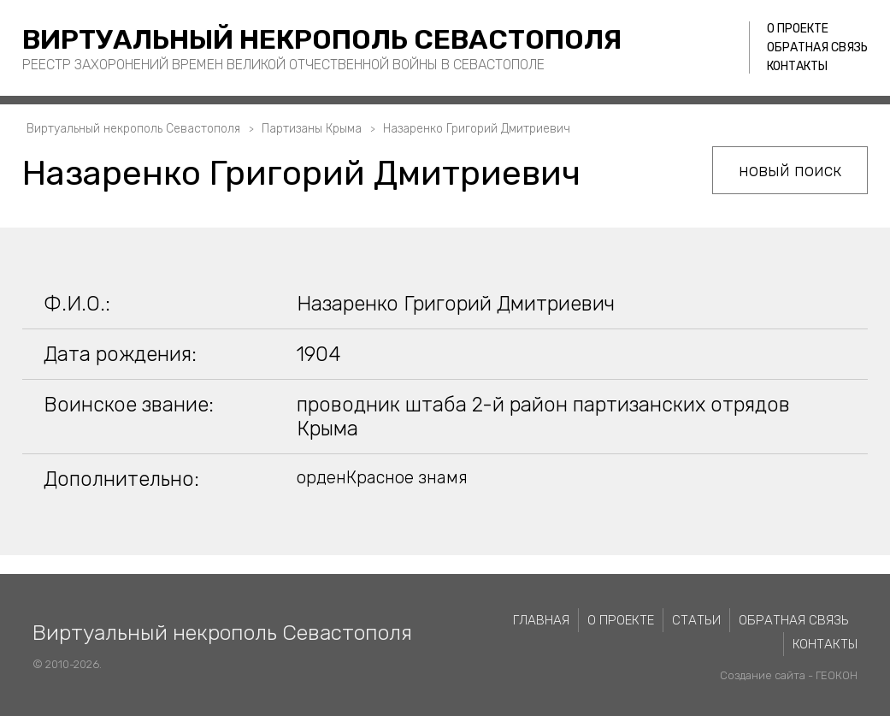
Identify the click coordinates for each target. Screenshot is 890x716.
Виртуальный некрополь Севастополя (322, 39)
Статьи (696, 620)
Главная (541, 620)
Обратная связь (817, 47)
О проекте (797, 28)
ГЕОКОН (837, 675)
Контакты (797, 66)
